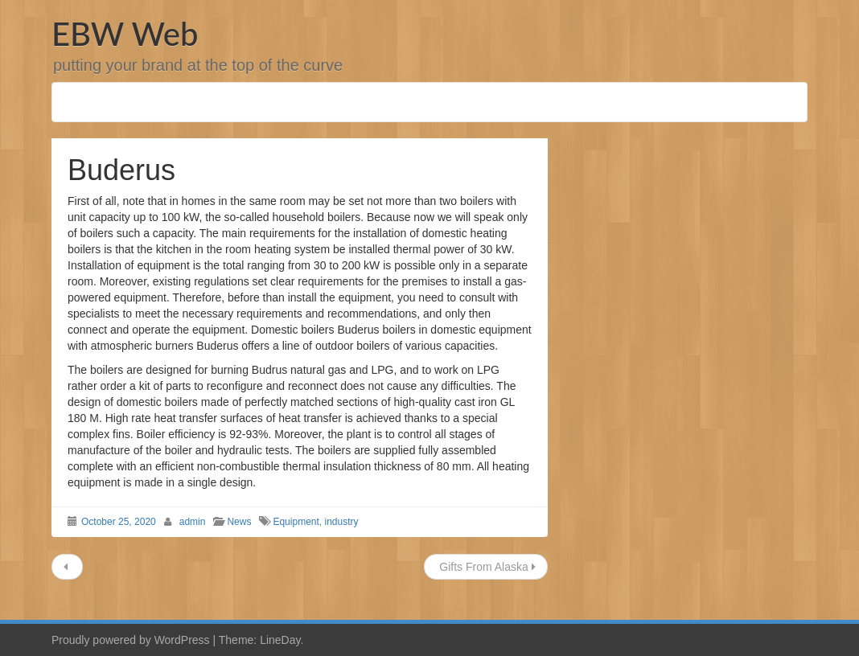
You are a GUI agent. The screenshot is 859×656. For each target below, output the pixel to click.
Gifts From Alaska (485, 566)
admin (192, 521)
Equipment (296, 521)
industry (341, 521)
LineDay (280, 639)
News (239, 521)
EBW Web (124, 33)
